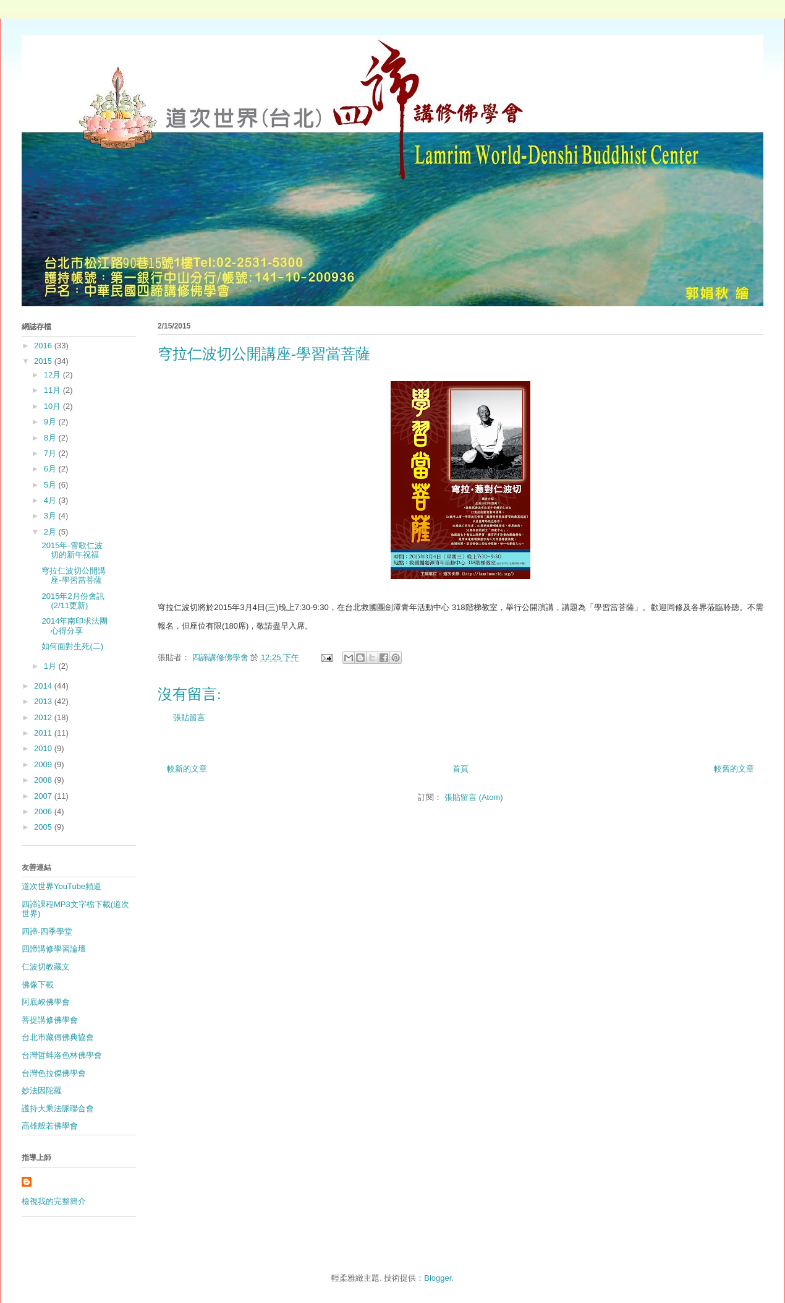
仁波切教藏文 (46, 966)
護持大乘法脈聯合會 (58, 1108)
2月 (51, 531)
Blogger (437, 1278)
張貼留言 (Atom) (473, 797)
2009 (44, 764)
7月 (51, 453)
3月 (51, 515)
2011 (44, 733)
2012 (44, 717)
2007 (44, 796)
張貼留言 (189, 717)
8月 (51, 437)
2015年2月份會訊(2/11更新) (72, 601)
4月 (51, 500)
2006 (44, 811)
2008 (44, 780)
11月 (53, 390)
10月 (53, 406)
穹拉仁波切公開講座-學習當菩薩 (73, 575)
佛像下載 (38, 984)
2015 (44, 361)
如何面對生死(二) (72, 646)
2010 (44, 748)
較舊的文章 (734, 768)
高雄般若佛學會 (50, 1125)
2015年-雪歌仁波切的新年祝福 (71, 550)
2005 (44, 827)
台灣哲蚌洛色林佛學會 (62, 1055)
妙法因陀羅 (42, 1090)
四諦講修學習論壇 (54, 948)
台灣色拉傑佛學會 (54, 1073)
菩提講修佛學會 (50, 1020)
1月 (51, 666)
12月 (53, 374)
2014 (44, 685)
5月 (51, 484)
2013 (44, 701)
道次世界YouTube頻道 (61, 886)
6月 (51, 468)
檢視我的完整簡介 (54, 1201)
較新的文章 (187, 768)
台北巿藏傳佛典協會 (58, 1037)
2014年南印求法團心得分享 (74, 625)
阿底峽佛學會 (46, 1002)
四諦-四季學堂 (47, 931)
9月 (51, 421)
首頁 (460, 768)
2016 (44, 345)
